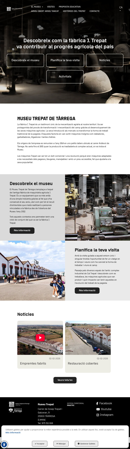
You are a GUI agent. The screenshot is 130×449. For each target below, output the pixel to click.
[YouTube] (108, 409)
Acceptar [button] (39, 443)
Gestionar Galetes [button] (86, 443)
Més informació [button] (22, 230)
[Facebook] (108, 403)
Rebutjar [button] (61, 443)
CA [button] (121, 8)
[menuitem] (37, 7)
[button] (15, 9)
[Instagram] (108, 415)
